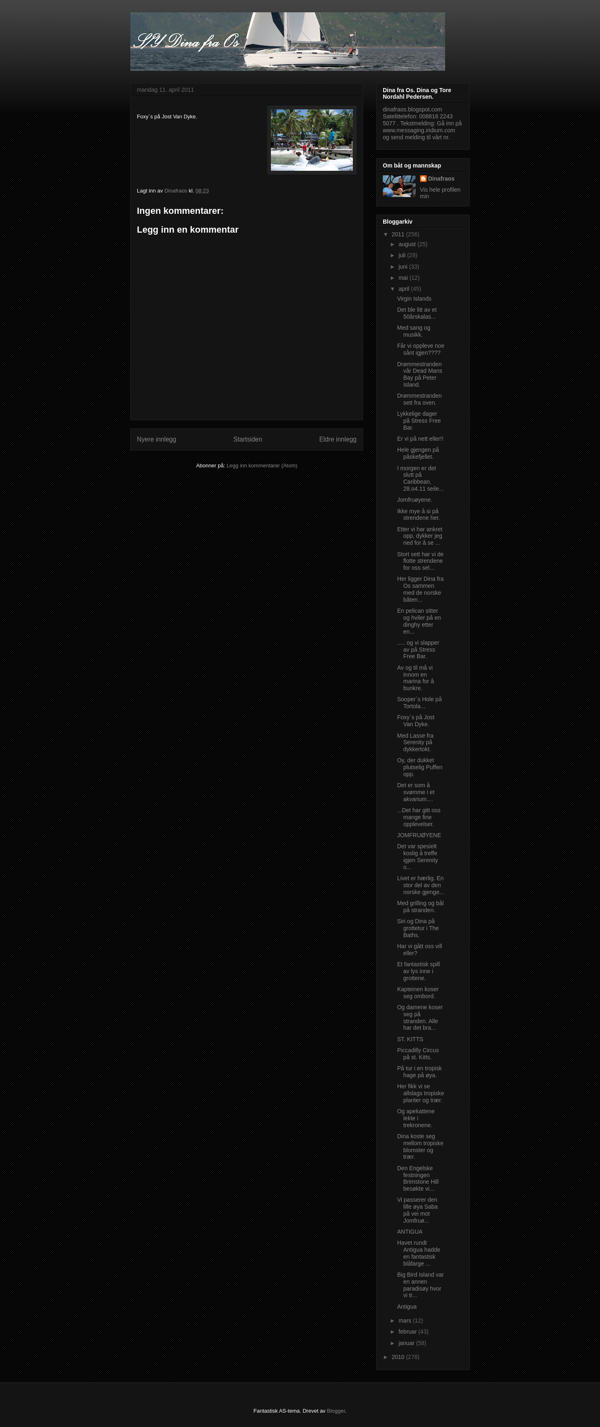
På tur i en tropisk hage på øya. (419, 1071)
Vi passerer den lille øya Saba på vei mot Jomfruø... (417, 1209)
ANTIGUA (410, 1231)
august (407, 244)
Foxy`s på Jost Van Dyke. (415, 720)
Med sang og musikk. (413, 331)
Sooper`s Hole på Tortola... (419, 702)
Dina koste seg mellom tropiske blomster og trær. (420, 1146)
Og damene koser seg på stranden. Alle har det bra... (420, 1017)
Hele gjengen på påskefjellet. (418, 453)
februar (408, 1331)
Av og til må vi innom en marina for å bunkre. (415, 677)
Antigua (406, 1306)
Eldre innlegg (338, 439)
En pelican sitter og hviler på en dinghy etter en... (419, 620)
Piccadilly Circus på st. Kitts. (418, 1053)
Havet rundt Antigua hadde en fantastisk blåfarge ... (418, 1252)
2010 (399, 1357)
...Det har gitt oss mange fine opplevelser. (419, 817)
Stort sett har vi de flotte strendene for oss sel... (420, 561)
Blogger (336, 1411)
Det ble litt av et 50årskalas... (417, 313)
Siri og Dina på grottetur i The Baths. (418, 928)
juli (402, 255)
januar (407, 1343)
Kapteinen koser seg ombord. (418, 992)
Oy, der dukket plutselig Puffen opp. (419, 767)
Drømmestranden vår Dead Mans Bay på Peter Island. (419, 374)
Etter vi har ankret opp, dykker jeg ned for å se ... (420, 536)
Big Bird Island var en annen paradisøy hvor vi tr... (420, 1284)
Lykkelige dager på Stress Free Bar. (419, 420)
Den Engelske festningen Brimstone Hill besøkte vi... (418, 1178)
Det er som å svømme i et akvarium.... (415, 792)
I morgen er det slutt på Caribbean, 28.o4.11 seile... (420, 478)
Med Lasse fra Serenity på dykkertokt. (415, 742)
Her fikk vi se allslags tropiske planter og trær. (420, 1093)
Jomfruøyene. (414, 499)
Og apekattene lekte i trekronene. (416, 1118)
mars (405, 1320)
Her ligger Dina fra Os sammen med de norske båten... (420, 589)
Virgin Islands (414, 298)
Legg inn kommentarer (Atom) (262, 465)
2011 (399, 234)
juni (403, 266)
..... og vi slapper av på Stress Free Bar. (418, 649)
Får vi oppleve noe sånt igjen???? (420, 349)
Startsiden (247, 439)
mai (403, 277)
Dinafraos (441, 178)
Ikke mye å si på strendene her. (418, 514)
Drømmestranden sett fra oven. (419, 399)
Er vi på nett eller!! (420, 438)
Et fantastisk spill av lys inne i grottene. (418, 971)
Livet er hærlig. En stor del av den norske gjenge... (420, 885)
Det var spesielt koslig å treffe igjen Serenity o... (417, 856)
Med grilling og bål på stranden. (420, 906)
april (404, 288)
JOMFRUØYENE (419, 835)
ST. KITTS (410, 1039)
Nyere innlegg (156, 439)
